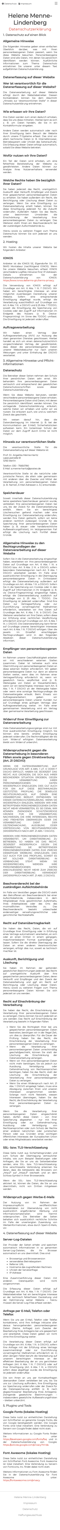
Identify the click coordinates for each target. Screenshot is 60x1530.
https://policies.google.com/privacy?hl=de (25, 1444)
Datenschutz (9, 4)
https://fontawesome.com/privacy (21, 1480)
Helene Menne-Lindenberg (30, 1497)
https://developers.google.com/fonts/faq (25, 1439)
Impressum (25, 4)
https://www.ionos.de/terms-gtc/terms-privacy (28, 280)
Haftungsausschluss (30, 1515)
